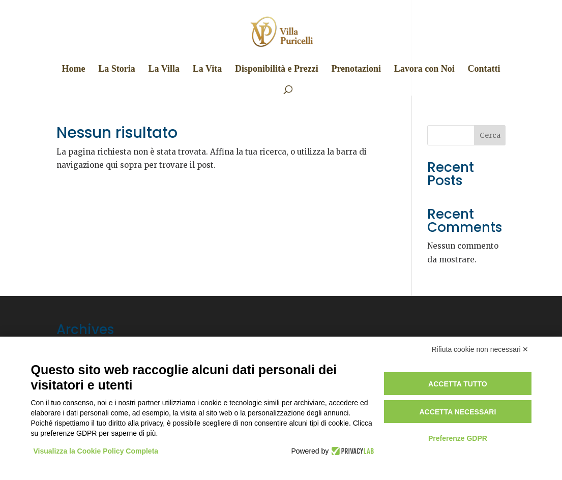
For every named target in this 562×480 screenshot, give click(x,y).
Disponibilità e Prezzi (276, 69)
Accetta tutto (457, 384)
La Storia (116, 69)
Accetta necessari (457, 412)
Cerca (490, 135)
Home (73, 69)
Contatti (484, 69)
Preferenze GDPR (457, 438)
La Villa (164, 69)
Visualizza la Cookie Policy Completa (96, 451)
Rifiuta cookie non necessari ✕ (480, 349)
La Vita (207, 69)
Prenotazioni (356, 69)
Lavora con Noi (424, 69)
